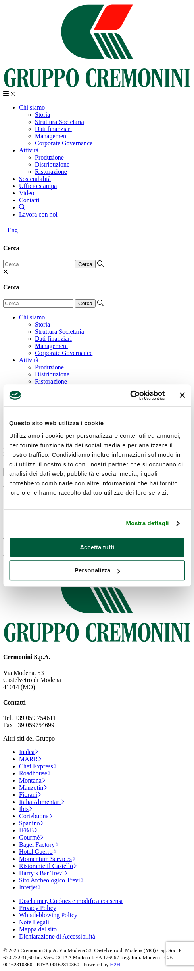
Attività (28, 150)
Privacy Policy (37, 907)
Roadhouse (35, 773)
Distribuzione (52, 164)
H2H (115, 964)
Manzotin (33, 787)
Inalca (28, 752)
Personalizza (97, 570)
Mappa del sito (38, 929)
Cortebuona (36, 816)
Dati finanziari (53, 128)
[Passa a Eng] (13, 230)
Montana (32, 780)
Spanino (31, 823)
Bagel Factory (39, 844)
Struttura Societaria (59, 121)
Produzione (49, 157)
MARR (30, 759)
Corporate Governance (63, 143)
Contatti (29, 200)
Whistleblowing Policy (48, 915)
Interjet (30, 887)
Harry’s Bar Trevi (43, 873)
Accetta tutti (97, 547)
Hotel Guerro (38, 851)
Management (51, 136)
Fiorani (30, 794)
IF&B (28, 830)
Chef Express (38, 766)
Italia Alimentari (42, 801)
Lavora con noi (38, 214)
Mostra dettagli (147, 523)
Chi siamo (32, 107)
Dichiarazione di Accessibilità (57, 936)
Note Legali (34, 922)
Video (26, 193)
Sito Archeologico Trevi (51, 880)
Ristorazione (51, 171)
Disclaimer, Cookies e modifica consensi (71, 900)
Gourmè (31, 837)
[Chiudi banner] (182, 395)
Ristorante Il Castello (48, 866)
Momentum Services (47, 858)
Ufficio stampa (38, 185)
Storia (42, 114)
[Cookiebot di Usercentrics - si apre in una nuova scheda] (130, 395)
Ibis (26, 809)
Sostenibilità (35, 178)
